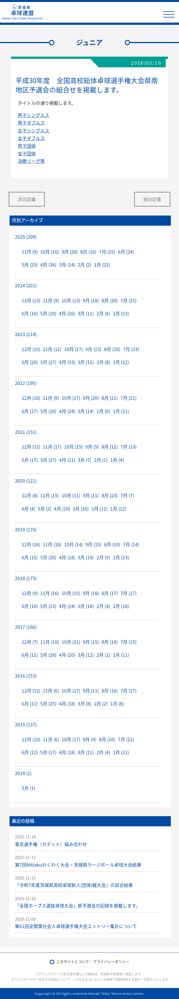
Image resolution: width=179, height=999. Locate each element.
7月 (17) (128, 593)
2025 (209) (26, 236)
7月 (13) (128, 446)
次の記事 (27, 199)
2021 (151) (26, 432)
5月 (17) (48, 752)
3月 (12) (86, 654)
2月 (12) (99, 508)
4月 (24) (67, 411)
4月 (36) (48, 264)
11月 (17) (52, 446)
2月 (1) (101, 459)
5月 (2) (44, 508)
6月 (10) (30, 606)
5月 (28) (48, 654)
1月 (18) (121, 606)
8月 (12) (110, 446)
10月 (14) (73, 544)
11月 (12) (52, 349)
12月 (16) (31, 544)
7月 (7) (127, 495)
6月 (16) (30, 313)
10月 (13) (71, 300)
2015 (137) (26, 724)
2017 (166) (26, 626)
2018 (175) (26, 578)
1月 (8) (117, 703)
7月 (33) (131, 349)
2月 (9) (103, 557)
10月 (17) (73, 349)
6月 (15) (30, 557)
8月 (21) (110, 397)
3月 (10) (81, 508)
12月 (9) (30, 593)
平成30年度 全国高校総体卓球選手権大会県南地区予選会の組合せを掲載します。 (86, 85)
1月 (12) (121, 362)
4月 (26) (67, 313)
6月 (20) (30, 362)
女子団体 (27, 153)
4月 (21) (67, 459)
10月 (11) (71, 495)
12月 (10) (31, 349)
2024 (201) (26, 285)
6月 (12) (30, 752)
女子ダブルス (31, 138)
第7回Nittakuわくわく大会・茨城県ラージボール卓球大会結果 (78, 864)
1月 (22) (102, 264)
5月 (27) (48, 362)
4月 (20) (67, 654)
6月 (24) (126, 251)
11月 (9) (30, 251)
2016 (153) (26, 675)
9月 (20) (70, 251)
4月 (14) (67, 606)
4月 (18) (67, 557)
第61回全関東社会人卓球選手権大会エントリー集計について (76, 926)
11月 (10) (49, 641)
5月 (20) (48, 411)
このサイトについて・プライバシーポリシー (92, 961)
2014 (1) (23, 773)
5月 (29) (48, 313)
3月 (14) (67, 264)
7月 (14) (131, 544)
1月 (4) (117, 459)
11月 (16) (49, 593)
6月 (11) (30, 654)
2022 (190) (26, 382)
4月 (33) (67, 362)
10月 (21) (71, 641)
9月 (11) (91, 495)
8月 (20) (110, 300)
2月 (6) (103, 411)
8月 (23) (110, 495)
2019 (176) (26, 529)
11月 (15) (49, 495)
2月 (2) (84, 264)
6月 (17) (30, 411)
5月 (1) (28, 788)
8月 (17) (110, 593)
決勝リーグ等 (31, 160)
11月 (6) (51, 690)
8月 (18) (112, 349)
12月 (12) (31, 446)
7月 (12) (126, 739)
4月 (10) (62, 508)
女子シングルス (33, 130)
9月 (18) (91, 300)
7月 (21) (128, 397)
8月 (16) (88, 251)
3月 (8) (84, 703)
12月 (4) (30, 495)
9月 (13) (93, 349)
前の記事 (152, 199)
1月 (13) (121, 313)
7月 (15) (128, 641)
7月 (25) (107, 251)
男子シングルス (33, 115)
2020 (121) (26, 480)
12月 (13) (31, 300)
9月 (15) (93, 544)
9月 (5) (92, 446)
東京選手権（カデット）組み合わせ (51, 844)
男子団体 (27, 145)
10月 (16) (49, 251)
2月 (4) (103, 606)
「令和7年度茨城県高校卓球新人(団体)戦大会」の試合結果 (74, 885)
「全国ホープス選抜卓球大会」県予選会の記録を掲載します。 (77, 905)
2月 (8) (103, 313)
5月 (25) (30, 264)
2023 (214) (26, 334)
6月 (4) (28, 508)
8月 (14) (110, 641)
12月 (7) (30, 641)
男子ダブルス (31, 122)
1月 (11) (121, 411)
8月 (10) (112, 544)
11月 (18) (52, 544)
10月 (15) (73, 446)
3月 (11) (86, 313)
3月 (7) (84, 459)
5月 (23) (48, 606)
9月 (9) (89, 739)
